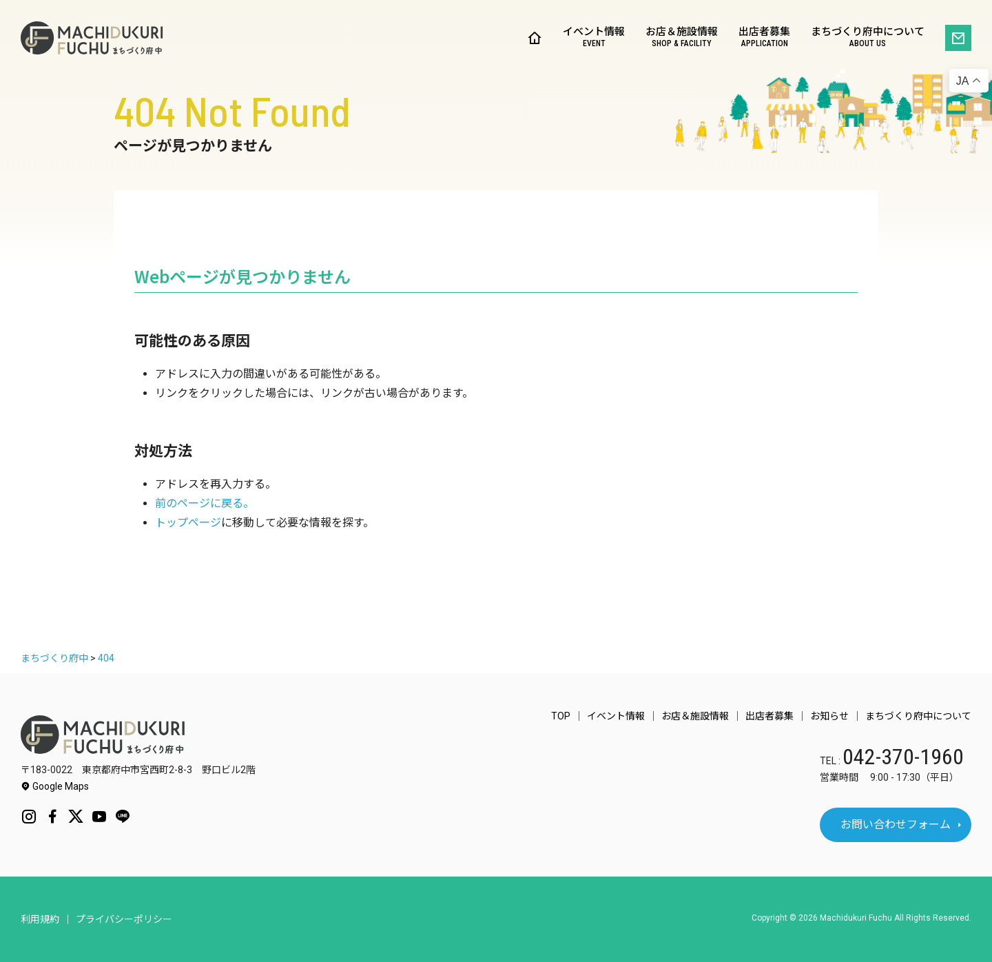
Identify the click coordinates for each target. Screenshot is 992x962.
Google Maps (55, 786)
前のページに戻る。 (204, 503)
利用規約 (40, 919)
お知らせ (829, 716)
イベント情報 (594, 38)
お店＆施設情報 (681, 38)
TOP (560, 716)
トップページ (188, 522)
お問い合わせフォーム (895, 824)
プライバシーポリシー (124, 919)
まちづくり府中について (867, 38)
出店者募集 (764, 38)
